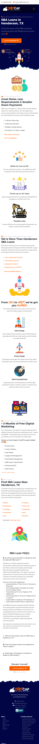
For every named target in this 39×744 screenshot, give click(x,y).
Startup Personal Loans (28, 719)
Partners (5, 729)
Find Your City (12, 520)
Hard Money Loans (11, 260)
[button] (19, 559)
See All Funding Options (12, 271)
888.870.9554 (20, 701)
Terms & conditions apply (8, 472)
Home (4, 719)
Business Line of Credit (12, 267)
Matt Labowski (28, 51)
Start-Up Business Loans (13, 257)
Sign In (4, 727)
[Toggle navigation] (34, 8)
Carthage (6, 509)
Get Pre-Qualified (11, 40)
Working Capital (26, 733)
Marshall (25, 516)
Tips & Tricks (6, 721)
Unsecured (25, 727)
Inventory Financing (27, 736)
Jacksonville (7, 512)
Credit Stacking (26, 729)
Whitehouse (7, 506)
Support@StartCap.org (22, 2)
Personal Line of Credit (28, 723)
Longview (25, 503)
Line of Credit (25, 731)
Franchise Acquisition (28, 738)
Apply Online (6, 725)
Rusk (24, 512)
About (4, 723)
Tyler (5, 516)
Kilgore (5, 503)
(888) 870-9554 (7, 2)
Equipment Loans (11, 264)
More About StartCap (12, 134)
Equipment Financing (28, 735)
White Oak (26, 506)
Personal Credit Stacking (29, 721)
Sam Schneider (9, 51)
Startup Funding (26, 725)
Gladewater (26, 509)
